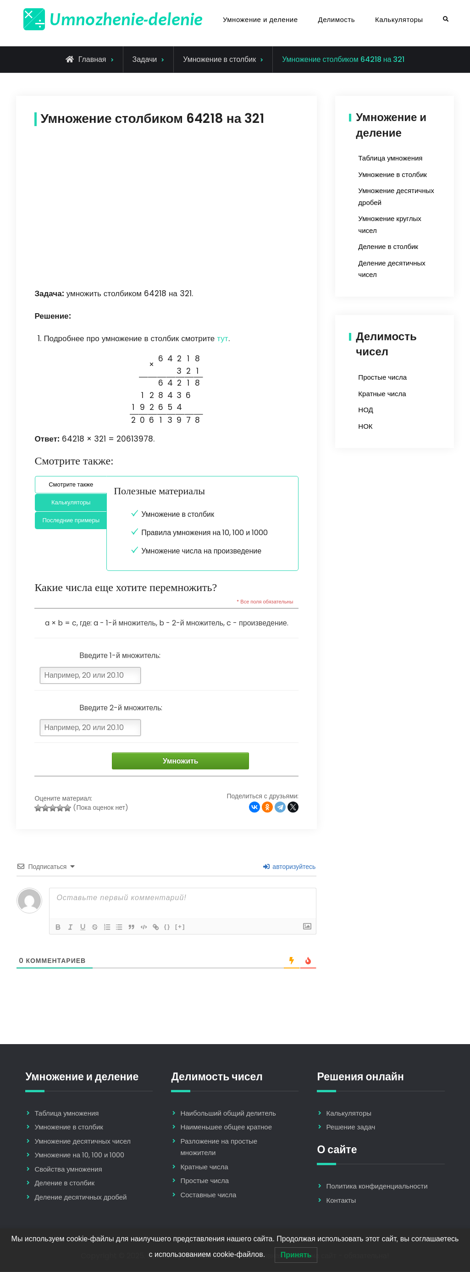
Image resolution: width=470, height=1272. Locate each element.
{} (173, 927)
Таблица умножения (390, 158)
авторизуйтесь (289, 867)
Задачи (145, 59)
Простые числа (382, 377)
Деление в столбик (388, 246)
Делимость (336, 19)
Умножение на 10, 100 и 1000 (79, 1156)
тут (222, 338)
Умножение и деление (260, 19)
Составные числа (208, 1195)
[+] (186, 927)
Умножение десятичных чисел (82, 1142)
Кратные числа (382, 393)
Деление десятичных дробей (80, 1198)
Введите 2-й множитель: (120, 707)
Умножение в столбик (219, 59)
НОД (365, 410)
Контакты (341, 1201)
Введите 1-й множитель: (119, 655)
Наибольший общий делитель (228, 1114)
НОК (365, 426)
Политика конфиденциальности (376, 1187)
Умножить (188, 761)
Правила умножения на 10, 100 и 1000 (204, 532)
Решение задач (350, 1128)
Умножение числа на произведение (201, 551)
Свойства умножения (68, 1170)
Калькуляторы (399, 19)
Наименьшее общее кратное (226, 1128)
